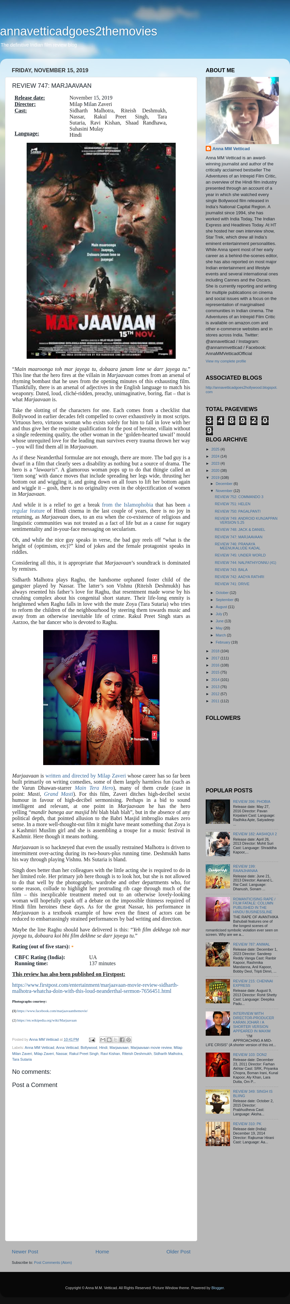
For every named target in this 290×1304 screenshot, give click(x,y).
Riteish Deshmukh (137, 1054)
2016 (216, 665)
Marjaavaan (119, 1047)
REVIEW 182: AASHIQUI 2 (255, 834)
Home (102, 1251)
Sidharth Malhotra (168, 1054)
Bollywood (89, 1047)
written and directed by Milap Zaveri (86, 776)
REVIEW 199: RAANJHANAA (245, 868)
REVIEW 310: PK (247, 1124)
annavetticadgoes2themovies (78, 31)
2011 (216, 701)
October (223, 593)
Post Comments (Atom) (53, 1262)
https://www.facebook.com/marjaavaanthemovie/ (52, 1011)
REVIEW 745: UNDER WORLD (240, 555)
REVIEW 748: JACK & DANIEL (240, 529)
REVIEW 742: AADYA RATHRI (239, 577)
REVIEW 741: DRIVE (232, 584)
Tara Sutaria (22, 1059)
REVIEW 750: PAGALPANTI (238, 511)
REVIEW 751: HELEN (233, 504)
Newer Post (25, 1251)
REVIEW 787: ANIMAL (251, 944)
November (225, 491)
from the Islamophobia (127, 505)
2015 (216, 672)
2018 (216, 651)
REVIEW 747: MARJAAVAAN (238, 537)
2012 (216, 694)
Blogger (217, 1288)
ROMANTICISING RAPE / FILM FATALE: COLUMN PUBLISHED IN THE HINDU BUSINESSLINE (254, 905)
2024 (216, 456)
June (220, 621)
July (219, 614)
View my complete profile (226, 361)
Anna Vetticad (67, 1047)
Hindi (103, 1047)
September (225, 600)
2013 (216, 687)
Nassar (61, 1054)
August (222, 607)
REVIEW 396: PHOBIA (251, 801)
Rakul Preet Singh (83, 1054)
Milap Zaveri (44, 1054)
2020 (216, 470)
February (223, 642)
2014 (216, 680)
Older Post (179, 1251)
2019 (216, 478)
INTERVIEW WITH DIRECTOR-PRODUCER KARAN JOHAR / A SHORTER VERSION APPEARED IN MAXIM (253, 1022)
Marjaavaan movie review (151, 1047)
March (221, 635)
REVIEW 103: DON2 (250, 1055)
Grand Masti (58, 794)
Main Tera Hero (94, 788)
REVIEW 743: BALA (231, 570)
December (225, 484)
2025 (216, 449)
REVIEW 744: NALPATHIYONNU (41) (245, 563)
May (220, 628)
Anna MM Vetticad (39, 1047)
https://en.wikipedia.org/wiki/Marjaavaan (47, 1020)
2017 (216, 658)
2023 (216, 463)
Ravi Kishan (110, 1054)
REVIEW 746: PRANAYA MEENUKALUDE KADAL (238, 546)
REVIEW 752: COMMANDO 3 (239, 497)
